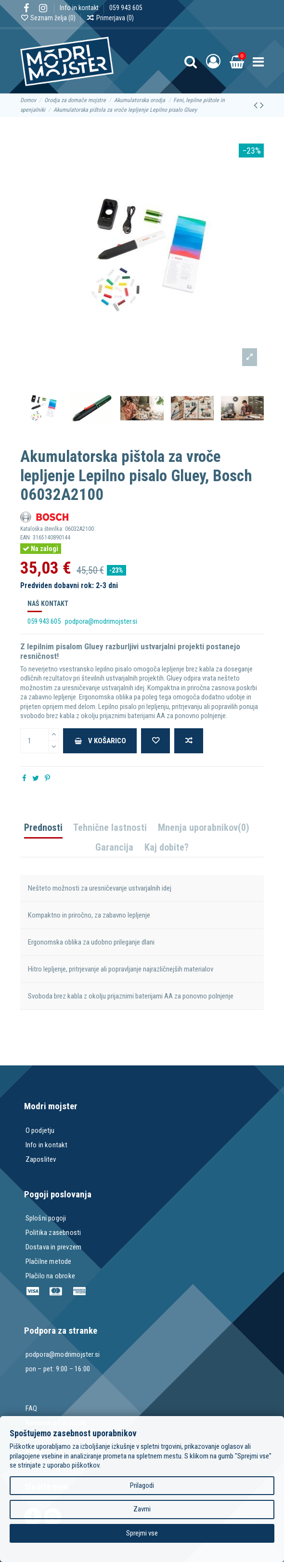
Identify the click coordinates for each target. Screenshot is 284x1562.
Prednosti (43, 828)
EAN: (25, 537)
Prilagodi (142, 1485)
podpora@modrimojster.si (101, 621)
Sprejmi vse (142, 1533)
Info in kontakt (80, 8)
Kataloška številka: (42, 528)
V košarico (100, 740)
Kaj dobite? (166, 848)
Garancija (114, 848)
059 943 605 (125, 8)
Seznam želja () (48, 18)
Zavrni (142, 1509)
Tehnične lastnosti (110, 828)
